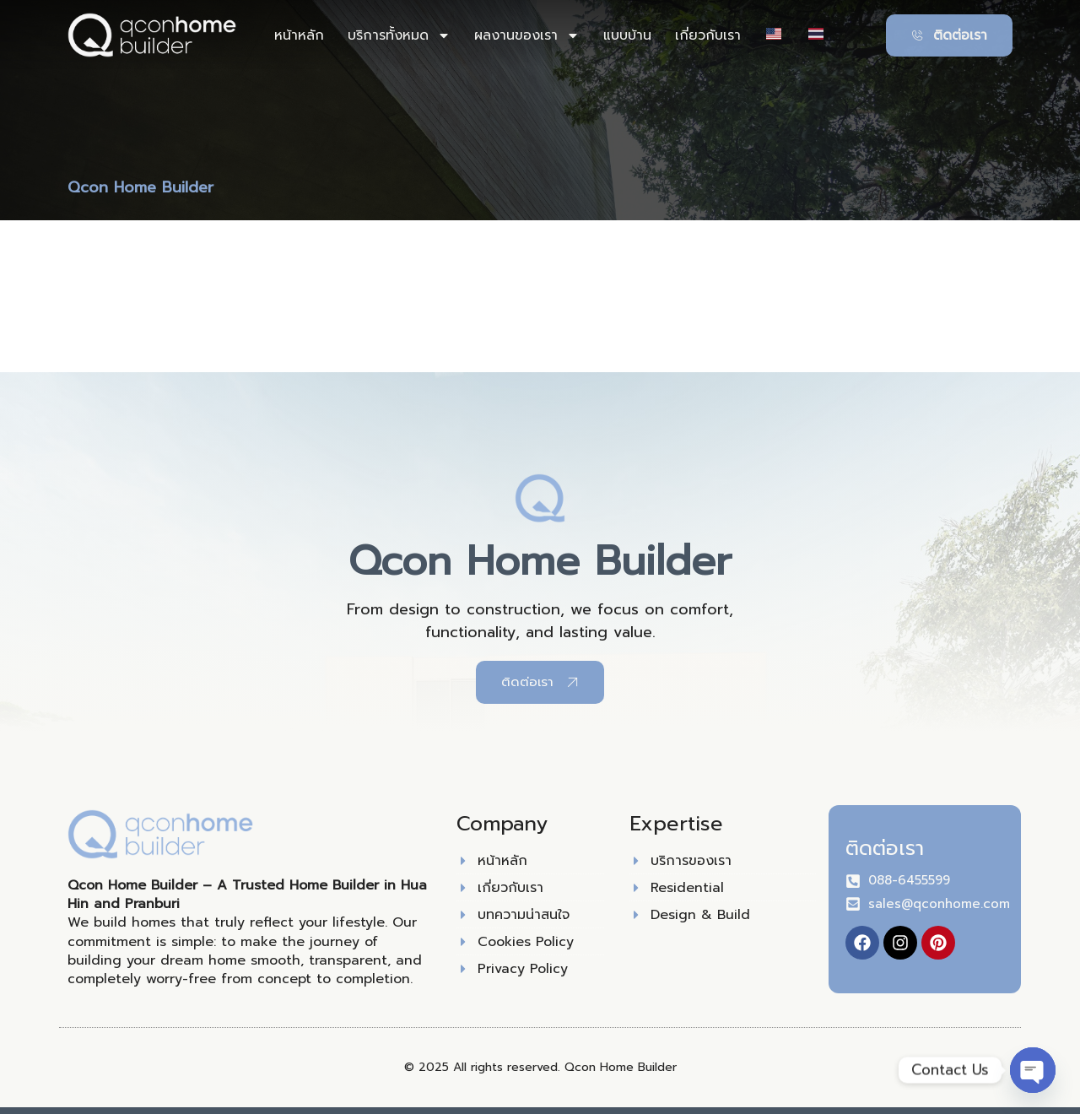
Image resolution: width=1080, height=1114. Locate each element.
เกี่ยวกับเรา (708, 35)
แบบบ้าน (627, 35)
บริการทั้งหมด (399, 35)
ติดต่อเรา (884, 848)
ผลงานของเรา (527, 35)
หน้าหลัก (299, 35)
